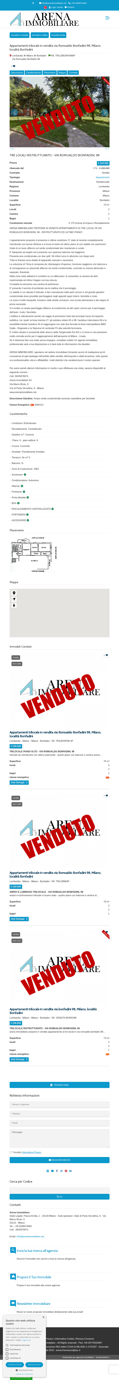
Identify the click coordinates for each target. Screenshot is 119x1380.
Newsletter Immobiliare (33, 1312)
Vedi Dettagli (18, 791)
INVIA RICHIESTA (59, 1168)
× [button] (43, 1317)
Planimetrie (49, 72)
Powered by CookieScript (24, 1374)
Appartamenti (102, 185)
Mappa (62, 72)
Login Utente (56, 7)
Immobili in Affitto (40, 35)
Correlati (73, 72)
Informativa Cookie (64, 1347)
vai (59, 1205)
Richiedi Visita (59, 1093)
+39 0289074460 (77, 3)
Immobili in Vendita (19, 35)
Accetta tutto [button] (14, 1365)
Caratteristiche (33, 72)
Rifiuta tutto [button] (34, 1365)
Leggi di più (26, 1340)
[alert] (24, 1346)
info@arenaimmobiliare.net (52, 3)
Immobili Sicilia (58, 35)
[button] (24, 1370)
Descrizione (17, 72)
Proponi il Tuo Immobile (34, 1285)
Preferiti (70, 7)
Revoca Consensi (85, 1347)
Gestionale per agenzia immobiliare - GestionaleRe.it (86, 1365)
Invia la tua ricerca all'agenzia (37, 1259)
